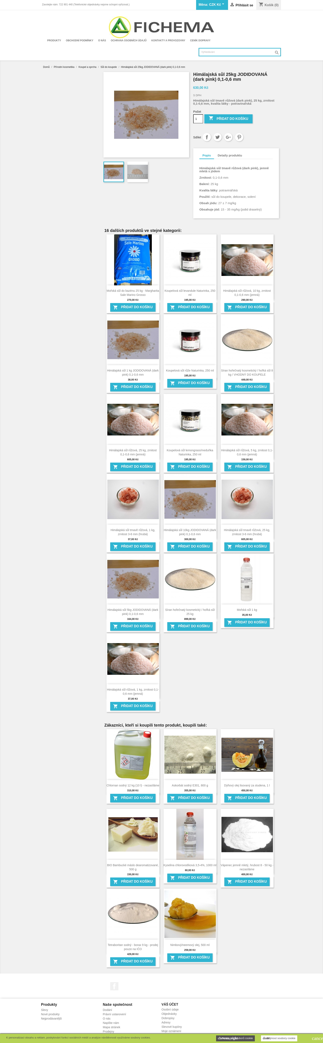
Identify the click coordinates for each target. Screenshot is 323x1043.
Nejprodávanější (51, 1018)
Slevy (44, 1010)
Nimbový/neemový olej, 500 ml (190, 945)
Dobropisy (168, 1018)
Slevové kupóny (172, 1026)
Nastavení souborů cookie (235, 1038)
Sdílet (207, 137)
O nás (102, 40)
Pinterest (239, 137)
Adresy (166, 1022)
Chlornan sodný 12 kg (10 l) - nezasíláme (132, 785)
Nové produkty (50, 1014)
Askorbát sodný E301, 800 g (190, 785)
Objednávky (169, 1013)
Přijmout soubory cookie (279, 1038)
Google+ (228, 137)
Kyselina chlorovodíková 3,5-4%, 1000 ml (190, 865)
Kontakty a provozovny (168, 40)
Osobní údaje (170, 1009)
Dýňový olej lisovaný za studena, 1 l (247, 785)
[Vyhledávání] (240, 52)
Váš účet (170, 1004)
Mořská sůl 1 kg (247, 609)
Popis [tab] (206, 155)
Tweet (217, 137)
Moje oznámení (171, 1031)
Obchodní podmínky (79, 40)
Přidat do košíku (228, 119)
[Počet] (198, 118)
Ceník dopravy (200, 40)
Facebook (114, 986)
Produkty (54, 40)
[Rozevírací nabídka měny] (217, 4)
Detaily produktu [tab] (230, 155)
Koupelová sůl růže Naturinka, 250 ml (190, 370)
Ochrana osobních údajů (129, 40)
